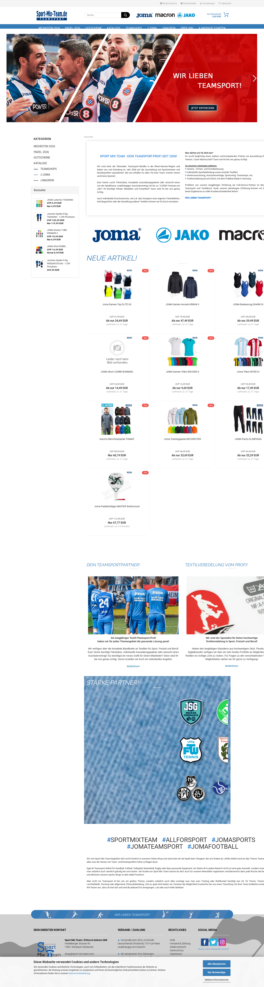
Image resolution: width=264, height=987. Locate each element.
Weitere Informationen (217, 979)
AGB (172, 942)
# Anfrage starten (212, 28)
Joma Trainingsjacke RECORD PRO (182, 441)
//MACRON (168, 28)
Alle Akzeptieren (217, 963)
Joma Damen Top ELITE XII (116, 306)
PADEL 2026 (72, 28)
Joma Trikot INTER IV (248, 374)
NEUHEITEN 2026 (49, 28)
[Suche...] (125, 15)
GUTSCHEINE (93, 28)
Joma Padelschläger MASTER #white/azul (117, 508)
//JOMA (152, 28)
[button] (10, 80)
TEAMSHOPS (134, 28)
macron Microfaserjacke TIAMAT (116, 441)
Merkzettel (225, 3)
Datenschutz (177, 952)
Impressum (176, 956)
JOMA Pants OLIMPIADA (248, 441)
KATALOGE (113, 28)
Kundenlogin (207, 3)
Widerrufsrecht (178, 949)
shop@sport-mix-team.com (79, 956)
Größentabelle (188, 3)
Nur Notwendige (216, 972)
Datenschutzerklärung (79, 973)
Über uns (187, 28)
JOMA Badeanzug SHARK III (248, 306)
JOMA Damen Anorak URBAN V (182, 306)
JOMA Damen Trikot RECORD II (182, 374)
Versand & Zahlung (180, 946)
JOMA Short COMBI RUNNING (117, 374)
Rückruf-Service (168, 3)
